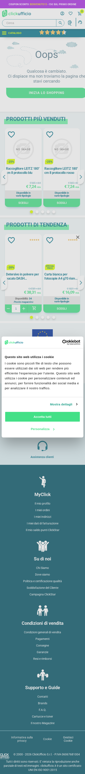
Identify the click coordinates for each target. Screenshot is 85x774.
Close (78, 237)
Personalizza (42, 429)
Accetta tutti (43, 416)
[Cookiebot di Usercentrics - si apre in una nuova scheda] (62, 342)
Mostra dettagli (61, 404)
